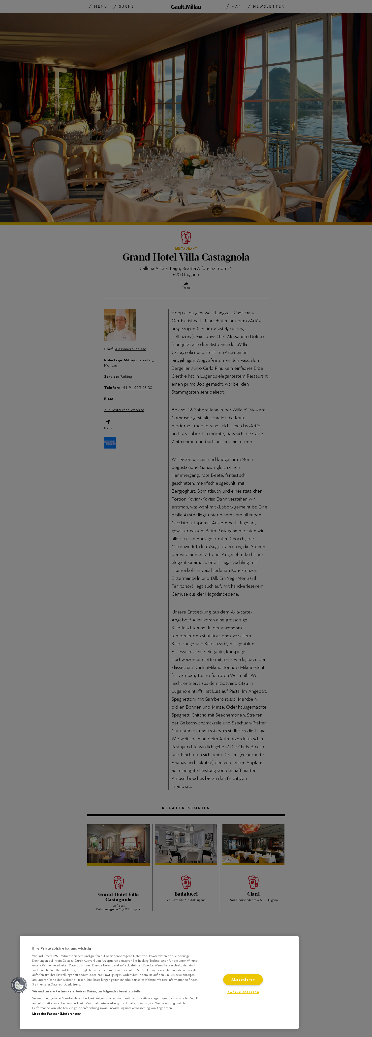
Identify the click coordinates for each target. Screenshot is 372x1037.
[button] (19, 985)
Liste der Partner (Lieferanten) (56, 1014)
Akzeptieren (243, 980)
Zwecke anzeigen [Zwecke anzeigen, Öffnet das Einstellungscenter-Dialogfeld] (243, 992)
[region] (159, 982)
